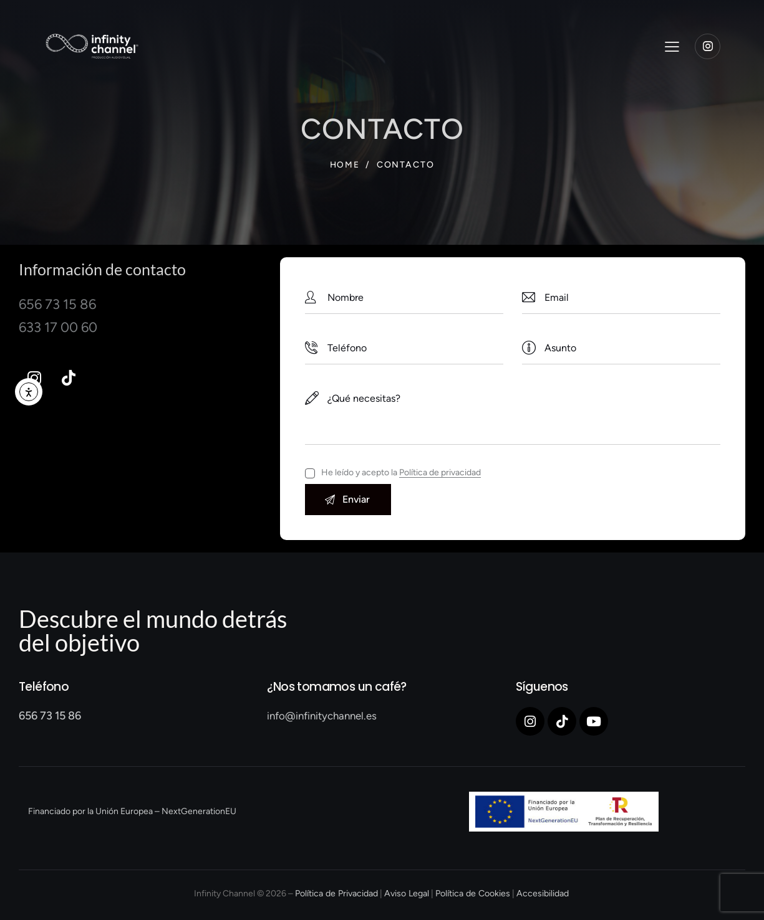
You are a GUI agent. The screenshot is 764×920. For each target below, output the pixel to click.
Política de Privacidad (338, 894)
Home (344, 164)
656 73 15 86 (50, 716)
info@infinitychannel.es (322, 716)
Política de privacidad (440, 473)
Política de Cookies (471, 894)
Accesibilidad (540, 894)
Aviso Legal (406, 894)
